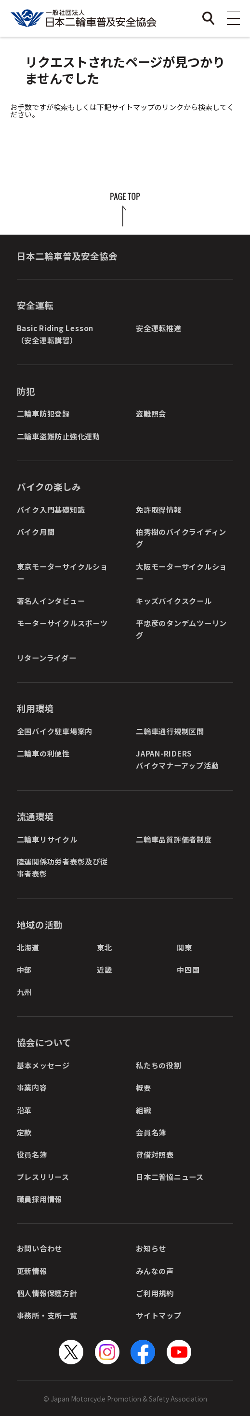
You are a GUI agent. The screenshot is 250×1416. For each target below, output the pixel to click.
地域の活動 (40, 924)
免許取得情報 (159, 509)
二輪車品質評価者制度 (174, 839)
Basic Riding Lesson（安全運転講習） (55, 333)
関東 (184, 947)
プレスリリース (43, 1176)
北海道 (28, 947)
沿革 (24, 1110)
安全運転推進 (159, 327)
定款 (24, 1132)
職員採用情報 (40, 1198)
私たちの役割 (159, 1065)
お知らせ (151, 1248)
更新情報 (32, 1270)
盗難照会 (151, 413)
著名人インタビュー (51, 600)
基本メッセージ (43, 1065)
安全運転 (35, 304)
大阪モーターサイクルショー (181, 572)
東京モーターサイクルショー (62, 572)
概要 (143, 1087)
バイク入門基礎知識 (51, 509)
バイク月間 (36, 531)
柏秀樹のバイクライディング (181, 537)
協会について (44, 1042)
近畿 (104, 969)
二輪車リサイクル (47, 839)
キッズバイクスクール (174, 600)
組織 (143, 1110)
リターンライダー (47, 657)
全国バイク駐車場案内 (55, 731)
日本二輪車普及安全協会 (67, 255)
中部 (24, 969)
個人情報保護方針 (47, 1293)
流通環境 (35, 816)
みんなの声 (155, 1270)
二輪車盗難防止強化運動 (58, 436)
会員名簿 (151, 1132)
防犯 (26, 390)
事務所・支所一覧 (47, 1315)
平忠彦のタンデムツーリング (181, 628)
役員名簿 (32, 1154)
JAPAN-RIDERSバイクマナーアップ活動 (177, 759)
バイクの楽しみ (49, 486)
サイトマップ (159, 1315)
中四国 (188, 969)
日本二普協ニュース (170, 1176)
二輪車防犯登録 (43, 413)
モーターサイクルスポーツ (62, 622)
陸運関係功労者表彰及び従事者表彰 (62, 867)
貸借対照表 (155, 1154)
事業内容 (32, 1087)
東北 (104, 947)
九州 (24, 991)
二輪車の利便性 (43, 753)
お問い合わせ (40, 1248)
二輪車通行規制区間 (170, 731)
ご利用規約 (155, 1293)
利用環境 (35, 708)
